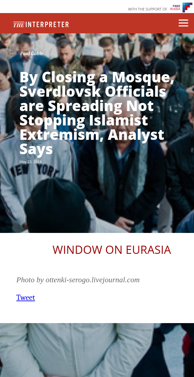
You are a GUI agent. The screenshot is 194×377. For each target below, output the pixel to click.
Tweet (25, 297)
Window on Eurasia (112, 249)
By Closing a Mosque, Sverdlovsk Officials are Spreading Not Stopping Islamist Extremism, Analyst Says (96, 112)
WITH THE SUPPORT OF (148, 9)
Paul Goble (32, 54)
